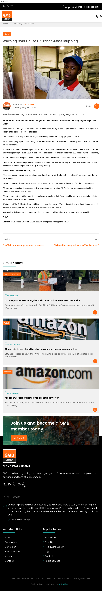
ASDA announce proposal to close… (24, 245)
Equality (49, 542)
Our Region (10, 546)
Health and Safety (11, 274)
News (5, 23)
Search (77, 6)
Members (9, 556)
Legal (47, 551)
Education (50, 537)
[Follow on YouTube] (14, 485)
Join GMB (19, 437)
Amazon (7, 372)
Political (49, 556)
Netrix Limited (65, 584)
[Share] (96, 106)
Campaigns (11, 542)
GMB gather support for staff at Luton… (75, 245)
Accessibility (91, 6)
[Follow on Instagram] (25, 485)
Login (66, 7)
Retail (7, 34)
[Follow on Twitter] (8, 6)
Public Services (52, 560)
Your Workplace (13, 551)
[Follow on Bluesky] (12, 6)
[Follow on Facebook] (4, 6)
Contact (9, 560)
